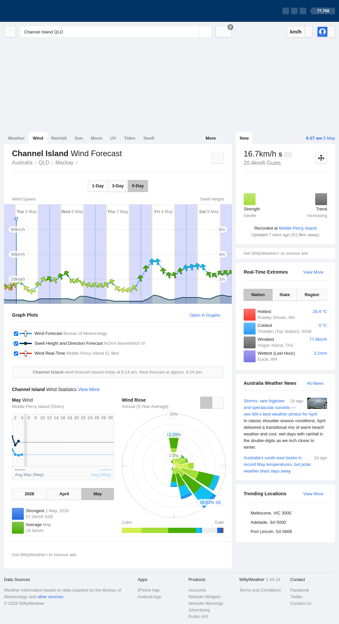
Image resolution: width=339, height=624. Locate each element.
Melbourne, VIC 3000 (271, 513)
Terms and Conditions (260, 590)
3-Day (117, 185)
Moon (96, 138)
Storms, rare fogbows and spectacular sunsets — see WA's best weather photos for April (285, 424)
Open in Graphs (205, 315)
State (284, 294)
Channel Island (80, 162)
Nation (258, 294)
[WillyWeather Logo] (35, 11)
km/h (296, 31)
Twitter (296, 596)
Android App (149, 596)
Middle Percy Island (297, 228)
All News (315, 383)
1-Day (98, 185)
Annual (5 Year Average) (145, 406)
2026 (29, 493)
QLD (43, 162)
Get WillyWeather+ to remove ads (276, 253)
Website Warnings (205, 603)
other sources (50, 596)
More (211, 138)
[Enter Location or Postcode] (116, 32)
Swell (148, 138)
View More (313, 272)
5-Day (138, 185)
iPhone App (149, 590)
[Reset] (194, 31)
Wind (38, 138)
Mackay (64, 162)
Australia (22, 162)
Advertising (199, 609)
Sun (79, 138)
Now (244, 138)
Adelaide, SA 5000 (268, 522)
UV (113, 138)
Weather (16, 138)
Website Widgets (204, 596)
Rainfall (59, 138)
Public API (198, 616)
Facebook (299, 590)
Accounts (197, 590)
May (97, 493)
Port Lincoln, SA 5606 (271, 531)
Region (312, 294)
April (64, 493)
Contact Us (300, 603)
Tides (129, 138)
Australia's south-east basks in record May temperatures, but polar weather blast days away (285, 464)
